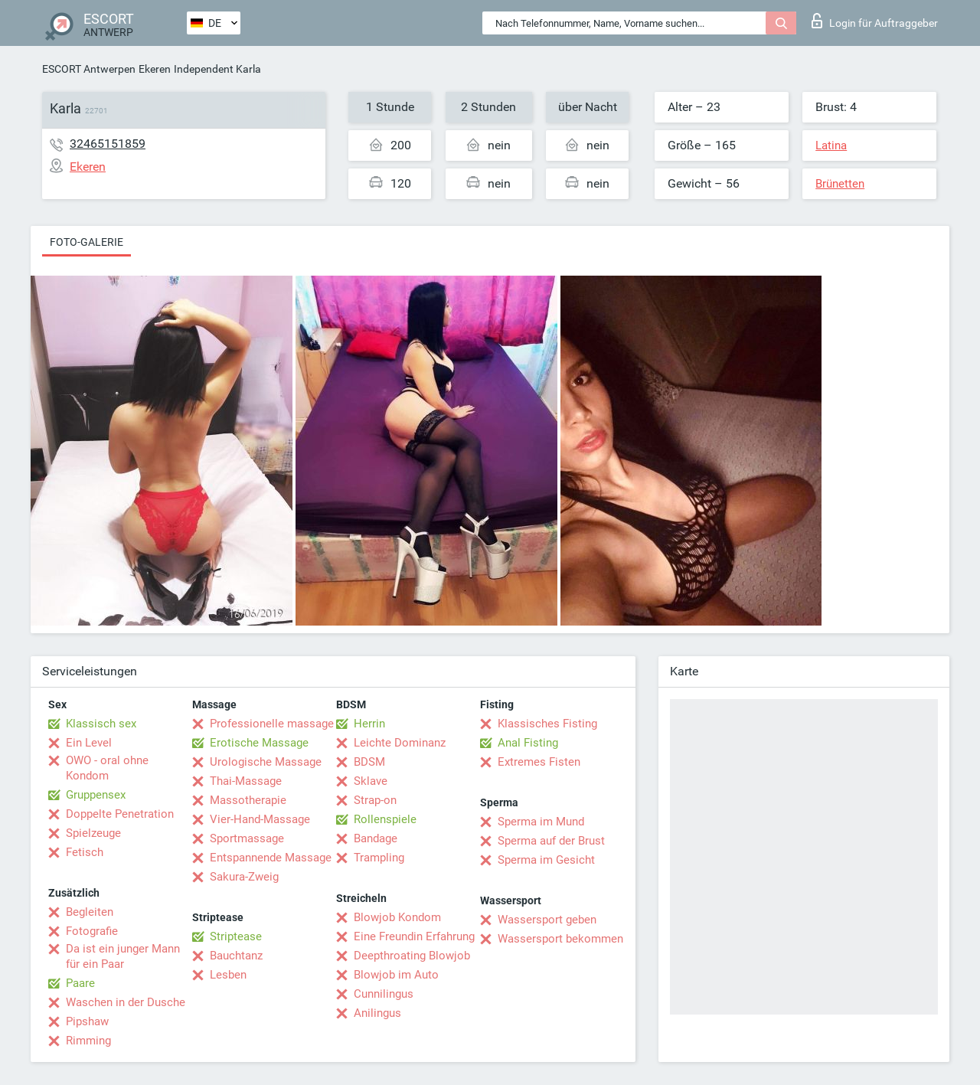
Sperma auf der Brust (551, 841)
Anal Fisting (528, 743)
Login (875, 20)
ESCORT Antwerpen (89, 69)
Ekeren (155, 69)
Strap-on (375, 800)
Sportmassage (247, 838)
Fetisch (84, 852)
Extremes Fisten (539, 762)
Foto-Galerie (86, 242)
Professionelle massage (272, 723)
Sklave (370, 781)
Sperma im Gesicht (546, 860)
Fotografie (92, 931)
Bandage (375, 838)
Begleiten (89, 912)
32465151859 (107, 143)
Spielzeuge (93, 833)
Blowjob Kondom (397, 917)
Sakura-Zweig (244, 877)
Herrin (369, 723)
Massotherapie (248, 800)
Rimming (88, 1040)
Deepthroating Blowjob (412, 955)
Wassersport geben (547, 919)
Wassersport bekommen (560, 939)
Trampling (379, 857)
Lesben (228, 975)
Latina (831, 145)
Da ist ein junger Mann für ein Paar (123, 956)
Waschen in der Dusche (125, 1002)
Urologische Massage (266, 762)
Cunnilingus (383, 994)
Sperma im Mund (541, 821)
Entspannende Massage (271, 857)
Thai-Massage (246, 781)
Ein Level (89, 743)
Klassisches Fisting (547, 723)
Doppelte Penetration (120, 814)
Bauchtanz (236, 955)
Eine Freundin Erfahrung (414, 936)
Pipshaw (87, 1021)
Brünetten (839, 184)
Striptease (236, 936)
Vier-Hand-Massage (260, 819)
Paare (80, 983)
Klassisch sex (101, 723)
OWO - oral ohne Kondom (107, 768)
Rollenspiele (385, 819)
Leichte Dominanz (400, 743)
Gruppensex (96, 795)
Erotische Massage (259, 743)
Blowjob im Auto (396, 975)
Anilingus (377, 1013)
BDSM (369, 762)
